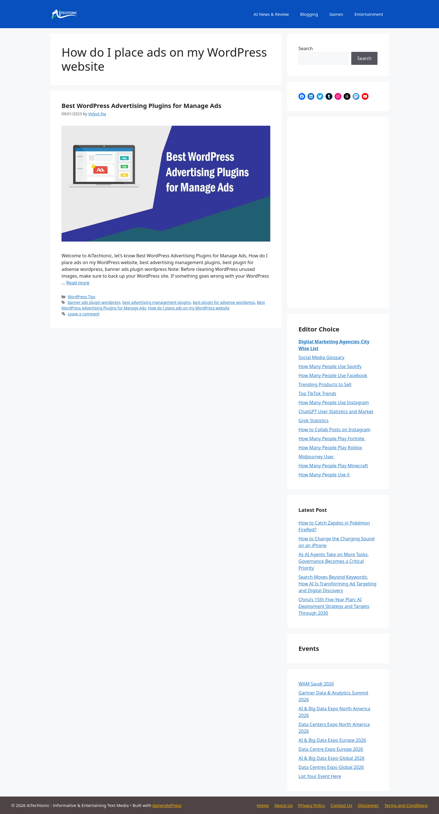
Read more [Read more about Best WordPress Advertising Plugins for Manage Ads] (77, 283)
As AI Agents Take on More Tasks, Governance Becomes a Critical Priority (333, 561)
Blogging (309, 14)
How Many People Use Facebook (332, 375)
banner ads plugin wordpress (94, 302)
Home (263, 805)
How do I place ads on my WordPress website (189, 308)
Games (336, 14)
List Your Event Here (319, 776)
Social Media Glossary (321, 357)
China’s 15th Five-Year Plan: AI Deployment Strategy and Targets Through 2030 (333, 606)
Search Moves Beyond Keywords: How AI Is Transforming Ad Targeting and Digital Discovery (337, 584)
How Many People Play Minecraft (333, 466)
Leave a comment (84, 314)
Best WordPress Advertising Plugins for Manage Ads (141, 105)
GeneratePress (166, 805)
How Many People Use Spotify (330, 366)
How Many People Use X (324, 475)
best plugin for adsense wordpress (224, 302)
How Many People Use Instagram (333, 402)
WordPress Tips (81, 296)
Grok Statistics (313, 420)
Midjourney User (316, 457)
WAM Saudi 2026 (316, 684)
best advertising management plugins (156, 302)
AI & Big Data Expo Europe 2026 (332, 740)
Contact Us (341, 805)
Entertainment (368, 14)
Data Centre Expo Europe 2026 (330, 749)
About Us (284, 805)
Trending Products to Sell (325, 384)
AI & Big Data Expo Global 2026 (331, 758)
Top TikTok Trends (317, 393)
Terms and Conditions (406, 805)
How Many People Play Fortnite (332, 438)
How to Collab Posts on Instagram (334, 429)
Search (305, 48)
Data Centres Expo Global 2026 (331, 767)
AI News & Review (271, 14)
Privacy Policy (311, 805)
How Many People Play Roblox (330, 447)
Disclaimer (368, 805)
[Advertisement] (337, 212)
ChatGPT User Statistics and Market (335, 411)
